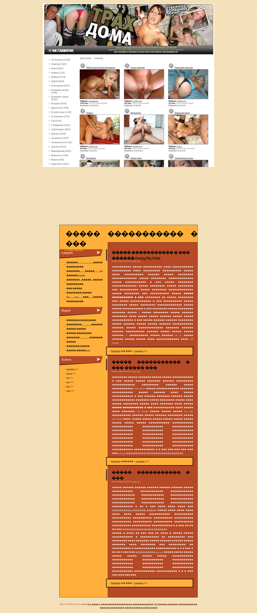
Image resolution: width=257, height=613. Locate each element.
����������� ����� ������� (145, 529)
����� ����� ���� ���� (141, 608)
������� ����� (78, 346)
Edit (138, 261)
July (68, 378)
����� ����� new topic (149, 552)
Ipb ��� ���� (74, 250)
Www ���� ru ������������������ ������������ (120, 604)
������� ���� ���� (81, 320)
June (68, 382)
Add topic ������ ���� (132, 453)
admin (134, 261)
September (70, 369)
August (69, 373)
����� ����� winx (78, 350)
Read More (116, 351)
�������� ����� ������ (164, 453)
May (68, 386)
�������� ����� (79, 292)
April (68, 391)
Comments (138, 351)
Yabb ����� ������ (166, 604)
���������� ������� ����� (134, 510)
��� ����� (74, 288)
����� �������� (79, 333)
